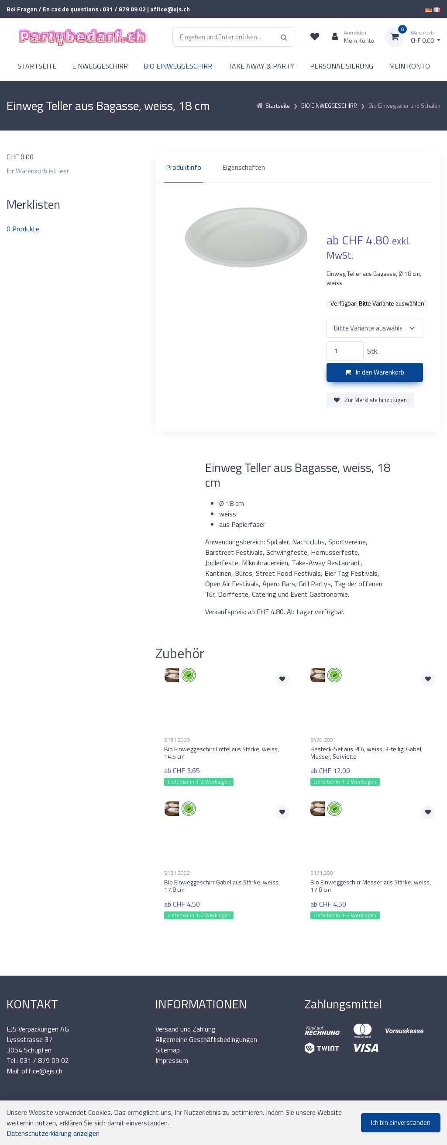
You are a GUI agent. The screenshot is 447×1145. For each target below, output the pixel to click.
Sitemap (167, 1050)
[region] (297, 167)
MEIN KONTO (409, 66)
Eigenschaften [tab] (243, 167)
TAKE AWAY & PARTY (261, 66)
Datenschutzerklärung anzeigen (53, 1133)
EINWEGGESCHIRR (100, 66)
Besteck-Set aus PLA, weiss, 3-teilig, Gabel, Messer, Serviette (366, 752)
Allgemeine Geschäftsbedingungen (206, 1039)
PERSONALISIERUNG (341, 66)
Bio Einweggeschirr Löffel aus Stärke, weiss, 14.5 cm (221, 752)
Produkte (23, 228)
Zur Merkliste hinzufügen (370, 399)
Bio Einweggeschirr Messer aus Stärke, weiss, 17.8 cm (370, 885)
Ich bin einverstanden (400, 1122)
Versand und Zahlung (185, 1029)
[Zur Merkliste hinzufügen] (282, 679)
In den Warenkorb (374, 372)
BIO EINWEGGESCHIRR (178, 66)
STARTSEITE (36, 66)
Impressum (171, 1060)
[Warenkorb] (412, 37)
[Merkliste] (315, 37)
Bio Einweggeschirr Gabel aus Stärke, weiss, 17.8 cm (222, 885)
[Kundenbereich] (349, 37)
